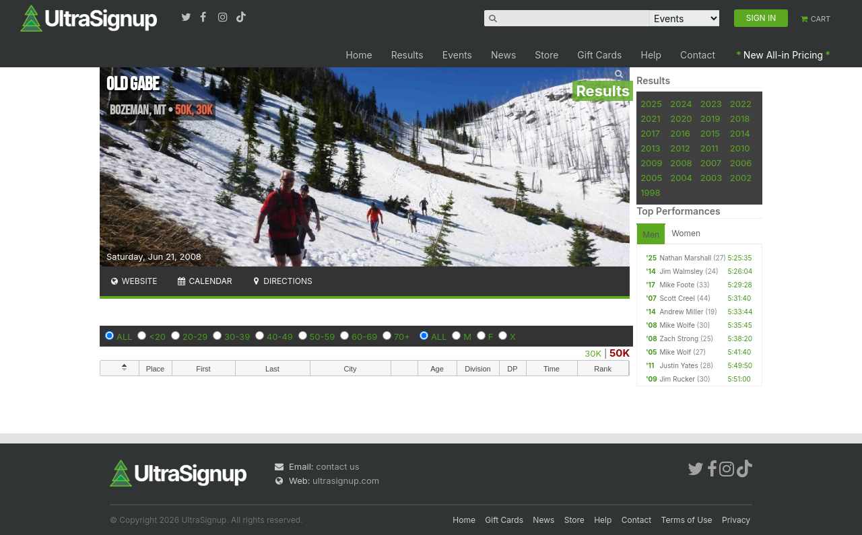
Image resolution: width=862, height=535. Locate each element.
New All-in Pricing (783, 55)
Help (651, 55)
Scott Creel (676, 298)
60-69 (364, 336)
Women (685, 233)
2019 (710, 118)
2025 (651, 103)
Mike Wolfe (676, 325)
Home (358, 55)
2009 (651, 162)
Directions (281, 281)
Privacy (736, 520)
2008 (681, 162)
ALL (125, 336)
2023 (711, 103)
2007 (710, 162)
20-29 (195, 336)
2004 (681, 177)
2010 (740, 148)
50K (619, 353)
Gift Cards (599, 55)
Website (133, 281)
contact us (337, 466)
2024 (681, 103)
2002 (741, 177)
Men (650, 234)
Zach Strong (678, 338)
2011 (709, 148)
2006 (741, 162)
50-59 (322, 336)
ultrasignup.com (345, 480)
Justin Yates (678, 365)
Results (407, 55)
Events (457, 55)
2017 (650, 133)
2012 (680, 148)
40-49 (280, 336)
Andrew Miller (681, 312)
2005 (651, 177)
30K (593, 353)
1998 (650, 192)
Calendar (204, 281)
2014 (740, 133)
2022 (741, 103)
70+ (402, 336)
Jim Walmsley (681, 271)
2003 (711, 177)
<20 (157, 336)
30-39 (237, 336)
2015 (710, 133)
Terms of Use (686, 520)
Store (546, 55)
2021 (650, 118)
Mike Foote (676, 285)
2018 (740, 118)
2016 (680, 133)
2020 (681, 118)
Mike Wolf (675, 352)
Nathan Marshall (685, 258)
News (503, 55)
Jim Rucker (677, 379)
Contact (697, 55)
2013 (650, 148)
